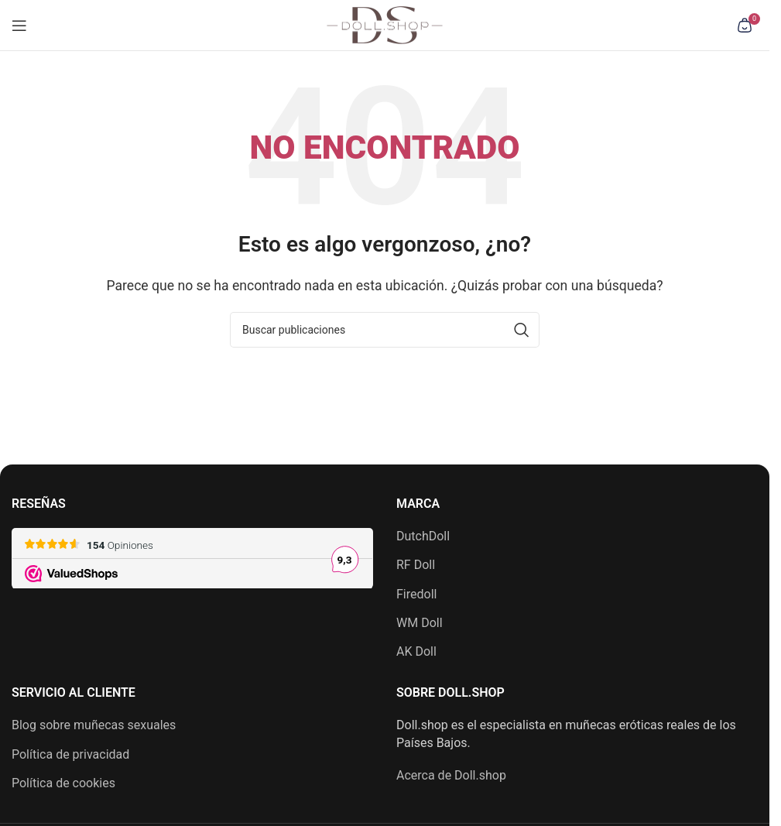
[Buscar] (385, 330)
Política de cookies (63, 783)
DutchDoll (423, 536)
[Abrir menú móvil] (19, 25)
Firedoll (416, 594)
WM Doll (419, 622)
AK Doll (416, 651)
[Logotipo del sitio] (385, 24)
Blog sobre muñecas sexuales (94, 725)
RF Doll (415, 564)
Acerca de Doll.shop (451, 775)
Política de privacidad (70, 754)
